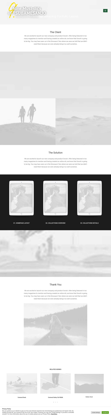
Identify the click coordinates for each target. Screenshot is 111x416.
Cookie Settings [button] (96, 412)
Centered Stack (22, 394)
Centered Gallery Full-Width (55, 392)
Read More (54, 414)
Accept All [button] (105, 412)
